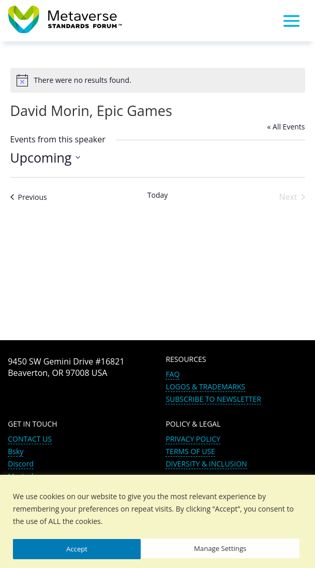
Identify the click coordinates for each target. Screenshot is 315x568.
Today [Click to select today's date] (157, 195)
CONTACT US (30, 439)
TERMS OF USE (190, 451)
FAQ (172, 374)
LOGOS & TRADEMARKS (205, 386)
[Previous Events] (28, 197)
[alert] (157, 80)
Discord (21, 464)
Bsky (15, 451)
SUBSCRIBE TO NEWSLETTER (213, 399)
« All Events (286, 127)
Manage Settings (93, 549)
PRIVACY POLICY (193, 439)
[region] (157, 521)
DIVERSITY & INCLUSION (206, 464)
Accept (239, 549)
